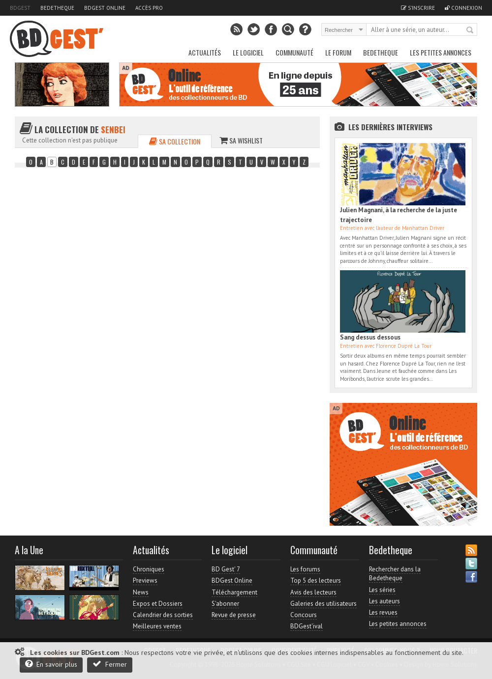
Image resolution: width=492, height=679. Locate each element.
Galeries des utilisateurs (323, 603)
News (141, 592)
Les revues (383, 612)
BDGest (20, 7)
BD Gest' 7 (226, 569)
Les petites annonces (440, 52)
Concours (303, 615)
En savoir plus (51, 664)
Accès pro (149, 7)
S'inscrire (418, 7)
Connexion (463, 7)
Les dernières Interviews (390, 126)
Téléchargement (234, 592)
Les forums (305, 569)
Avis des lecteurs (313, 592)
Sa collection (174, 141)
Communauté (294, 52)
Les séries (382, 590)
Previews (145, 580)
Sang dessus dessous (370, 337)
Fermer (109, 664)
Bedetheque (57, 7)
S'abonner (225, 603)
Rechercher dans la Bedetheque (395, 573)
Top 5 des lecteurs (315, 580)
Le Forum (338, 52)
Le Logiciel (248, 52)
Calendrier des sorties (163, 615)
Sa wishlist (241, 140)
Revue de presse (234, 615)
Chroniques (148, 569)
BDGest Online (104, 7)
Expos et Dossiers (158, 603)
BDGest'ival (306, 626)
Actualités (204, 52)
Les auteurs (384, 601)
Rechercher (470, 30)
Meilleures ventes (157, 626)
